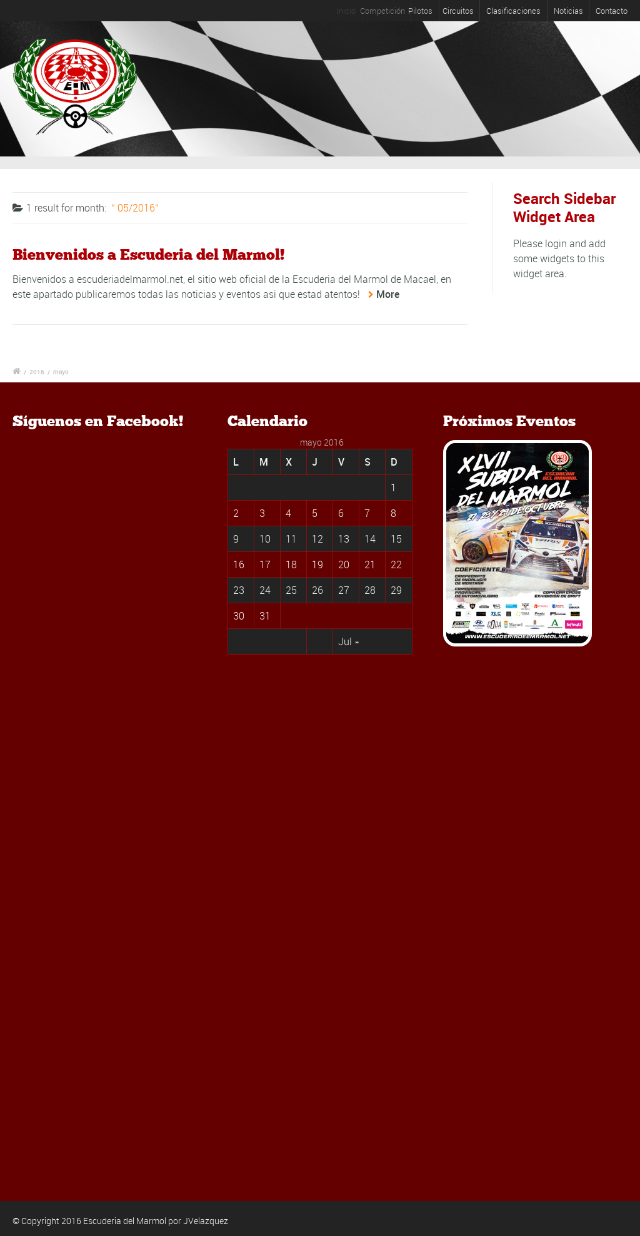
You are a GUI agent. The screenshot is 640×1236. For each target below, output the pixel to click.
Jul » (348, 641)
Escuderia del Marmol (124, 1221)
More (387, 294)
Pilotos (429, 10)
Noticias (568, 10)
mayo (61, 371)
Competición (390, 10)
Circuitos (461, 10)
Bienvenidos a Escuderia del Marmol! (148, 254)
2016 (36, 371)
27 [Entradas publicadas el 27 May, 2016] (343, 590)
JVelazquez (205, 1221)
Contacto (612, 10)
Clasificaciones (513, 10)
